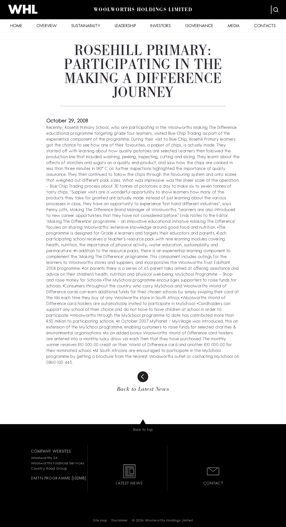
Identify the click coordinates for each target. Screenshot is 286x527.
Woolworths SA (44, 458)
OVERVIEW (47, 26)
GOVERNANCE (199, 26)
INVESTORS (160, 26)
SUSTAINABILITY (85, 26)
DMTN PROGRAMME (50, 478)
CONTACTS (265, 26)
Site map (100, 520)
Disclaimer (119, 520)
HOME (16, 26)
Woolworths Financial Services (57, 463)
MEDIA (234, 26)
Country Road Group (49, 469)
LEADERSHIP (125, 26)
